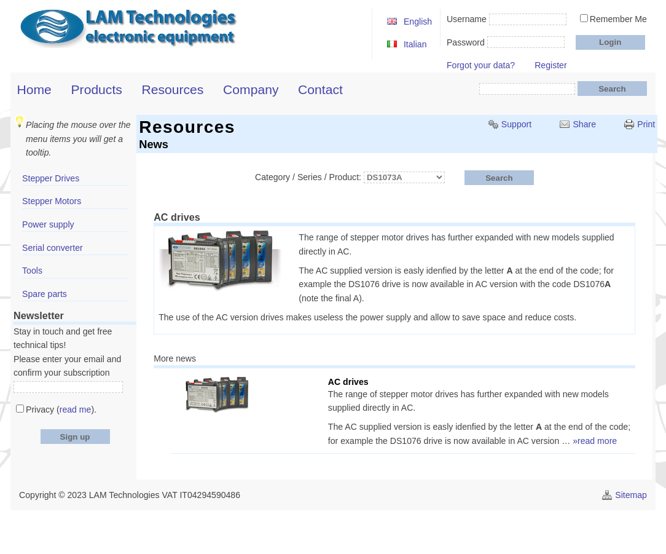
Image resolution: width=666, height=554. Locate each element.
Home (34, 89)
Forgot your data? (481, 65)
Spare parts (44, 294)
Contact (320, 89)
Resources (173, 89)
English (418, 21)
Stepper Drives (50, 178)
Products (96, 89)
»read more (595, 441)
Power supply (48, 224)
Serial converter (52, 248)
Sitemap (631, 495)
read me (76, 409)
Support (516, 124)
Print (646, 124)
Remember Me (618, 19)
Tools (32, 270)
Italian (415, 44)
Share (584, 124)
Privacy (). (61, 409)
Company (250, 89)
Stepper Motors (51, 201)
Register (550, 65)
